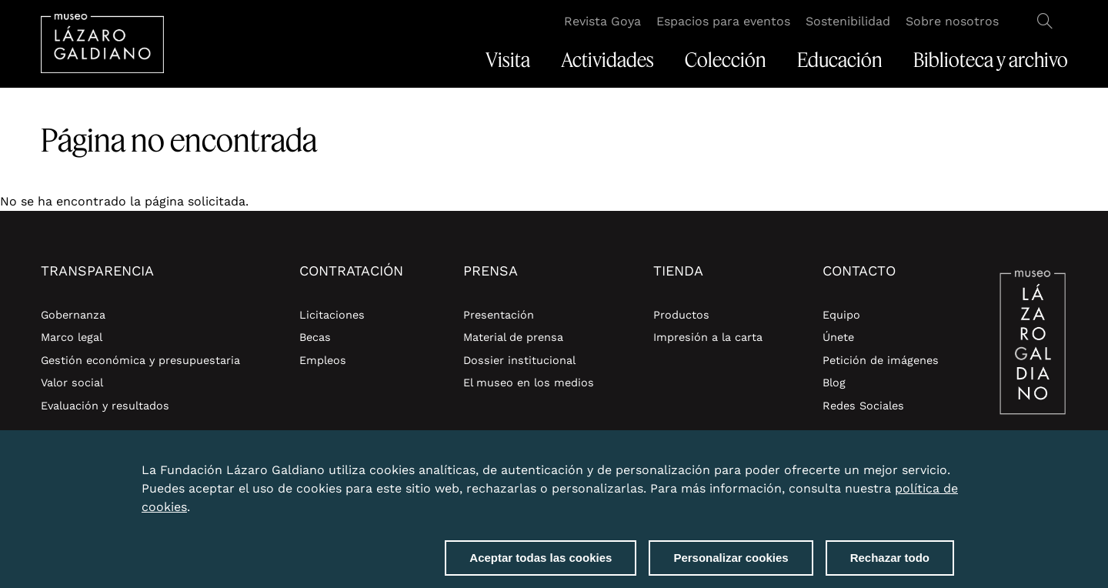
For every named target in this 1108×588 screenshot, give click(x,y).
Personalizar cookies (730, 565)
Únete (838, 337)
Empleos (322, 360)
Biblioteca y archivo (990, 60)
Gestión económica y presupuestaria (140, 360)
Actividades (607, 60)
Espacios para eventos (723, 21)
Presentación (498, 315)
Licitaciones (332, 315)
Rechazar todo (889, 565)
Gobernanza (73, 315)
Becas (315, 337)
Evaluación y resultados (105, 405)
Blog (834, 382)
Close (951, 468)
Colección (725, 60)
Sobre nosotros (952, 21)
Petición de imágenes (881, 360)
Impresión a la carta (708, 337)
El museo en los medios (528, 382)
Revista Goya (602, 21)
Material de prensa (513, 337)
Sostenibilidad (848, 21)
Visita (508, 60)
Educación (840, 60)
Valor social (72, 382)
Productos (681, 315)
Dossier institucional (519, 360)
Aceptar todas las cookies (540, 565)
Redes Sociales (863, 405)
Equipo (841, 315)
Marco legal (71, 337)
